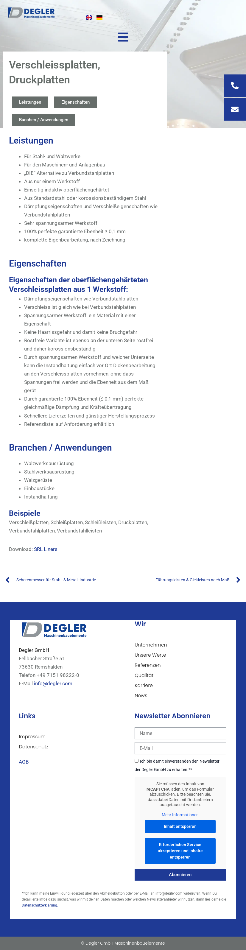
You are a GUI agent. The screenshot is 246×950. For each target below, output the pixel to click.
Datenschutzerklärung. (40, 905)
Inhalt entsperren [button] (180, 826)
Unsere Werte (150, 655)
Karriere (144, 685)
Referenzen (148, 665)
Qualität (144, 675)
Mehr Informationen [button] (180, 814)
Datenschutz (33, 746)
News (141, 695)
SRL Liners (45, 549)
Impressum (32, 736)
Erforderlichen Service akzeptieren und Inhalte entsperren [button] (180, 850)
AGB (24, 762)
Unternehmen (151, 644)
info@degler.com (53, 683)
